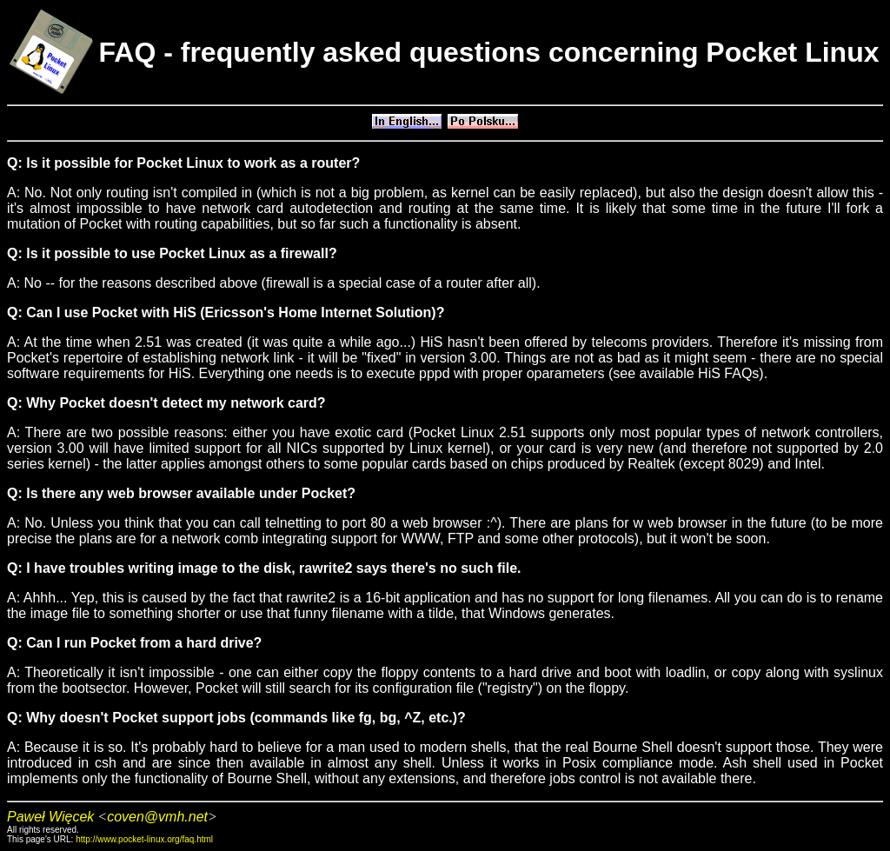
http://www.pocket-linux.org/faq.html (144, 839)
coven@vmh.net (157, 816)
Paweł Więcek (50, 816)
